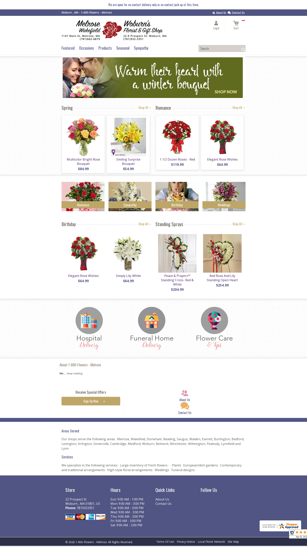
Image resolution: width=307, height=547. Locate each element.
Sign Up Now (90, 402)
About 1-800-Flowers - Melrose (80, 366)
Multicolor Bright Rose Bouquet (83, 162)
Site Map (233, 543)
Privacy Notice (186, 543)
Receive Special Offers (91, 393)
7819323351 (85, 509)
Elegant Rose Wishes (222, 160)
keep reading (74, 374)
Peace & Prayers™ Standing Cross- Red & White (177, 281)
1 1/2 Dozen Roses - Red (177, 160)
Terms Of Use (165, 543)
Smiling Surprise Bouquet (128, 162)
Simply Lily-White (128, 277)
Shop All (145, 107)
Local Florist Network (211, 543)
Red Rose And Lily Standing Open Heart (222, 279)
